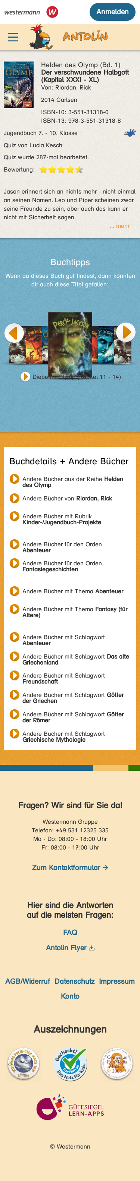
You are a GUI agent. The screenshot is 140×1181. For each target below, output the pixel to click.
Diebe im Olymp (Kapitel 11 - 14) (76, 376)
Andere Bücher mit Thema (72, 591)
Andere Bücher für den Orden (62, 545)
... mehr (120, 225)
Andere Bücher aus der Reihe (72, 479)
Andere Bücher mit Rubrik (61, 517)
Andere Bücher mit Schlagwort (63, 638)
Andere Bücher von (67, 498)
